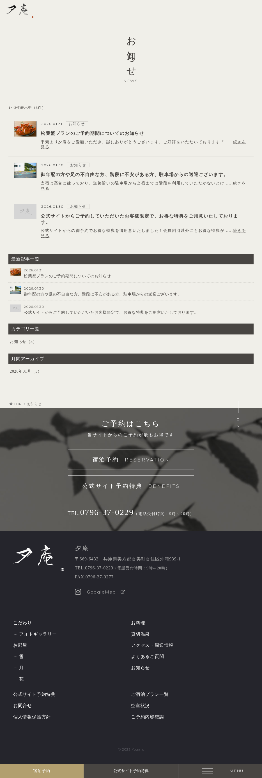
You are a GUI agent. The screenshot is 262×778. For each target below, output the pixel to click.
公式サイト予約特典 (131, 486)
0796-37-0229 (107, 512)
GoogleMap (106, 592)
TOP (18, 404)
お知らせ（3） (23, 342)
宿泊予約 (131, 460)
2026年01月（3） (26, 371)
